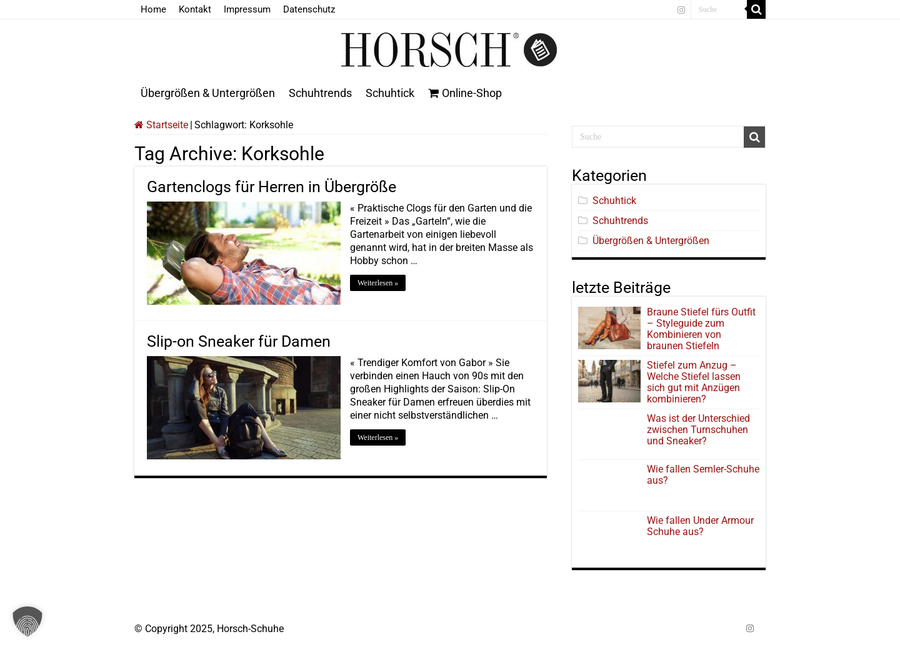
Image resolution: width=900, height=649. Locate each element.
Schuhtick (390, 93)
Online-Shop (465, 93)
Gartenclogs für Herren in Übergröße (271, 187)
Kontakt (195, 9)
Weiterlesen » (378, 283)
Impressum (247, 9)
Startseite (161, 125)
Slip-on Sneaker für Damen (239, 341)
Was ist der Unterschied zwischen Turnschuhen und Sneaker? (698, 429)
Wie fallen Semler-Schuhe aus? (703, 474)
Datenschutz (309, 9)
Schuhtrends (320, 93)
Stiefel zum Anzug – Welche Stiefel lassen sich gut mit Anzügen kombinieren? (694, 382)
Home (153, 9)
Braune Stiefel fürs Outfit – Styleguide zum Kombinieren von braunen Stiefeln (701, 329)
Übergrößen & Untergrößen (208, 93)
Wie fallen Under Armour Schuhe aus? (700, 526)
